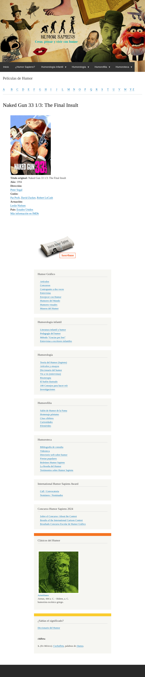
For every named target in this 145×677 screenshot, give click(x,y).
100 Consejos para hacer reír (54, 385)
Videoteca (45, 451)
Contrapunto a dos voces (52, 289)
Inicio (6, 66)
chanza (80, 646)
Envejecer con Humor (50, 297)
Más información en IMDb (24, 213)
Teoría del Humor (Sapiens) (53, 362)
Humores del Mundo (50, 300)
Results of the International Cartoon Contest (61, 520)
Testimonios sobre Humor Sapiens (56, 470)
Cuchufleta (58, 646)
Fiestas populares (48, 458)
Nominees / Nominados (51, 495)
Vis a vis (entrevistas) (50, 374)
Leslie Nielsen (17, 205)
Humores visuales (48, 304)
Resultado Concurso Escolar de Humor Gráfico (63, 524)
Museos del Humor (49, 308)
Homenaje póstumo (49, 414)
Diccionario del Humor (49, 628)
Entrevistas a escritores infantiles (56, 341)
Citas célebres (46, 418)
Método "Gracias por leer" (53, 337)
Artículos (44, 281)
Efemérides (45, 426)
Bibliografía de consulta (51, 447)
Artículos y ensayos (49, 366)
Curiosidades (46, 422)
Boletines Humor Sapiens (52, 462)
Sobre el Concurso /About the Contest (58, 516)
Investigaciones (47, 389)
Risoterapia (45, 378)
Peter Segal (16, 189)
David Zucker (28, 197)
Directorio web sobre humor (53, 455)
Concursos (45, 285)
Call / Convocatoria (49, 491)
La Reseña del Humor (50, 466)
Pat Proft (15, 197)
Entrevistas (45, 293)
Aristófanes (43, 595)
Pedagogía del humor (50, 333)
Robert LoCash (45, 197)
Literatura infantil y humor (53, 329)
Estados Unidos (25, 209)
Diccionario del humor (51, 370)
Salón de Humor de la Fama (53, 410)
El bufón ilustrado (48, 381)
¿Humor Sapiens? (25, 66)
